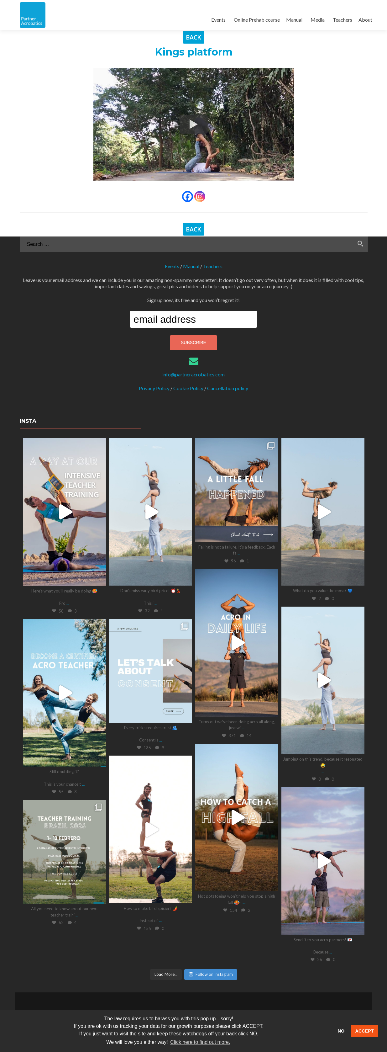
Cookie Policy (188, 388)
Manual (294, 20)
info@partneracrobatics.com (193, 374)
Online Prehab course (257, 20)
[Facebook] (187, 196)
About (365, 20)
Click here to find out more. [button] (200, 1042)
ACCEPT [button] (364, 1030)
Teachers (342, 20)
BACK (193, 37)
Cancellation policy (227, 388)
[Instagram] (199, 196)
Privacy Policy (154, 388)
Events (218, 20)
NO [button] (341, 1030)
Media (318, 20)
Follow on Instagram (211, 973)
